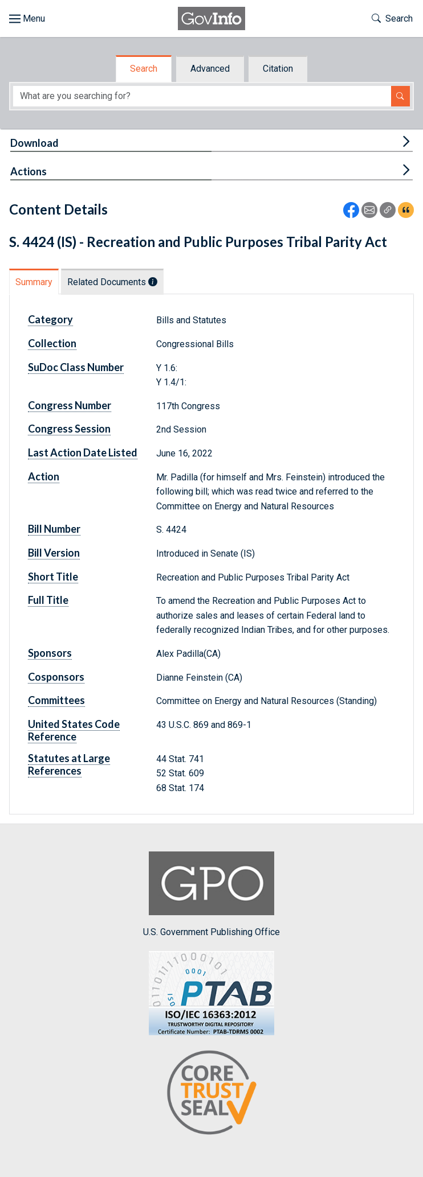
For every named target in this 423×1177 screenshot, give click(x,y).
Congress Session (69, 428)
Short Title (53, 576)
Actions (28, 171)
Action (43, 476)
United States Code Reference (74, 730)
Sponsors (50, 653)
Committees (56, 700)
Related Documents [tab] (112, 282)
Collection (52, 343)
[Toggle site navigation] (27, 18)
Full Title (48, 600)
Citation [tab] (278, 68)
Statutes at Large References (69, 764)
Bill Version (54, 552)
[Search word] (202, 96)
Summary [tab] (33, 282)
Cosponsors (56, 676)
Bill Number (54, 528)
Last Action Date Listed (82, 452)
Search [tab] (143, 68)
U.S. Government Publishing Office (211, 894)
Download (34, 143)
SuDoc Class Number (76, 367)
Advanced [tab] (210, 68)
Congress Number (69, 405)
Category (50, 319)
